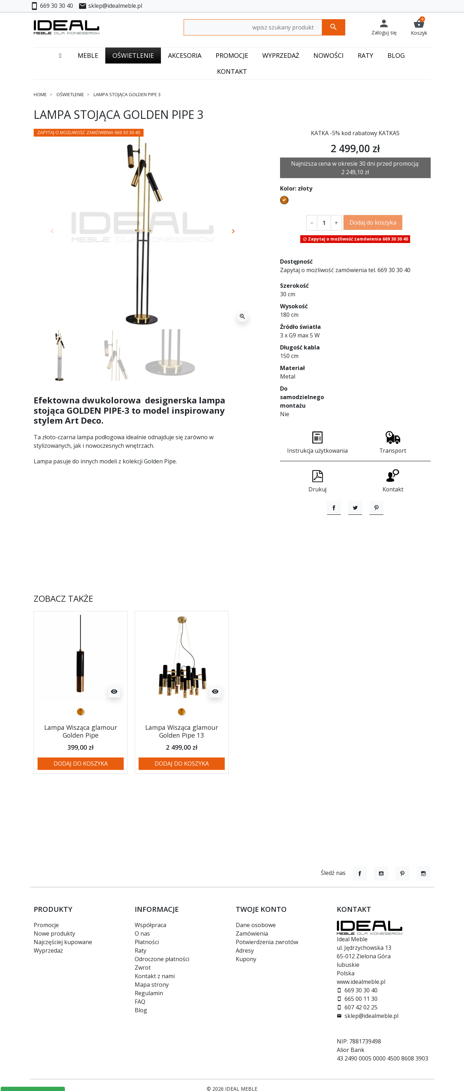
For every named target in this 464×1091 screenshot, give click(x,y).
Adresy (245, 950)
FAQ (140, 1001)
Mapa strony (152, 984)
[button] (419, 27)
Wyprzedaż (48, 950)
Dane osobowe (256, 925)
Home (40, 94)
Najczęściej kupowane (63, 942)
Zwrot (143, 967)
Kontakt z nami (155, 976)
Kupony (246, 959)
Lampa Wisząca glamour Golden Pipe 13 (181, 769)
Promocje (46, 925)
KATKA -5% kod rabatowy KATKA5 (355, 133)
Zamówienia (252, 933)
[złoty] (80, 750)
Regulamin (149, 993)
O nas (142, 933)
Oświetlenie (70, 94)
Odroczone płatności (162, 959)
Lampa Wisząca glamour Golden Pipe (80, 769)
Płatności (147, 942)
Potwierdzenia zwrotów (267, 942)
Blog (141, 1010)
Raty (140, 950)
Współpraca (150, 925)
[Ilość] (324, 222)
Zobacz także (63, 637)
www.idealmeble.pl (361, 982)
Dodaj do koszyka (373, 222)
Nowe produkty (54, 933)
